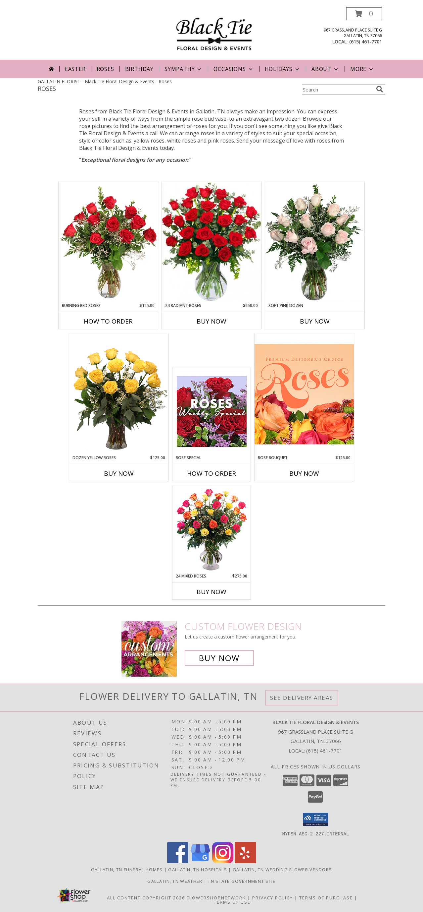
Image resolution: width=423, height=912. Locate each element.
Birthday (139, 69)
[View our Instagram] (222, 861)
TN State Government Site (241, 881)
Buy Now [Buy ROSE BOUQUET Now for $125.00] (304, 473)
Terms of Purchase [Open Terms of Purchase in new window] (326, 897)
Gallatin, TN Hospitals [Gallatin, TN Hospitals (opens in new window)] (197, 869)
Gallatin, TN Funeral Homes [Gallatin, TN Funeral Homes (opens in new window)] (127, 869)
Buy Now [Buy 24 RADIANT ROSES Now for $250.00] (211, 321)
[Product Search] (337, 89)
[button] (364, 13)
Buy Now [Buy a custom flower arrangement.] (219, 657)
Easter (75, 69)
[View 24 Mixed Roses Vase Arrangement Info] (212, 529)
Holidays (283, 69)
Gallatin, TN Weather (174, 881)
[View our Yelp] (245, 861)
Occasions (233, 69)
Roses (105, 69)
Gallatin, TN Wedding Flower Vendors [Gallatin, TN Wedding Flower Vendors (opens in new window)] (282, 869)
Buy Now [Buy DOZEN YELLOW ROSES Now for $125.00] (119, 473)
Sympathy (183, 69)
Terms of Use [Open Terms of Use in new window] (232, 902)
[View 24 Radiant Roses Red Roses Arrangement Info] (211, 242)
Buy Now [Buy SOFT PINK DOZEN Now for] (315, 321)
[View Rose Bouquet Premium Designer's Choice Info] (304, 394)
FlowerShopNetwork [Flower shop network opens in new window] (216, 897)
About (325, 69)
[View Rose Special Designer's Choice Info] (212, 411)
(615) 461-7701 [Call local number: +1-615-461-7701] (365, 41)
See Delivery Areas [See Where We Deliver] (301, 697)
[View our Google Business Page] (200, 861)
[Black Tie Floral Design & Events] (214, 31)
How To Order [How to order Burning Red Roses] (108, 321)
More (362, 69)
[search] (379, 89)
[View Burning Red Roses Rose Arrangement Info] (108, 242)
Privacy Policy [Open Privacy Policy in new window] (272, 897)
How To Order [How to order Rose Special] (211, 473)
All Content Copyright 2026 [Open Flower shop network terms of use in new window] (146, 897)
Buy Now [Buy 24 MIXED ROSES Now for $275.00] (211, 591)
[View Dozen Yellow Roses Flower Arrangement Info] (118, 394)
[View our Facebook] (177, 861)
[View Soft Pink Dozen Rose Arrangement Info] (314, 242)
